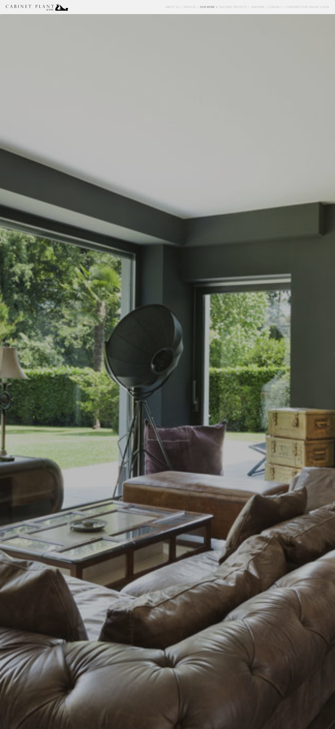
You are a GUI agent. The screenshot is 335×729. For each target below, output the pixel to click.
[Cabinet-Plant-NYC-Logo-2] (37, 7)
